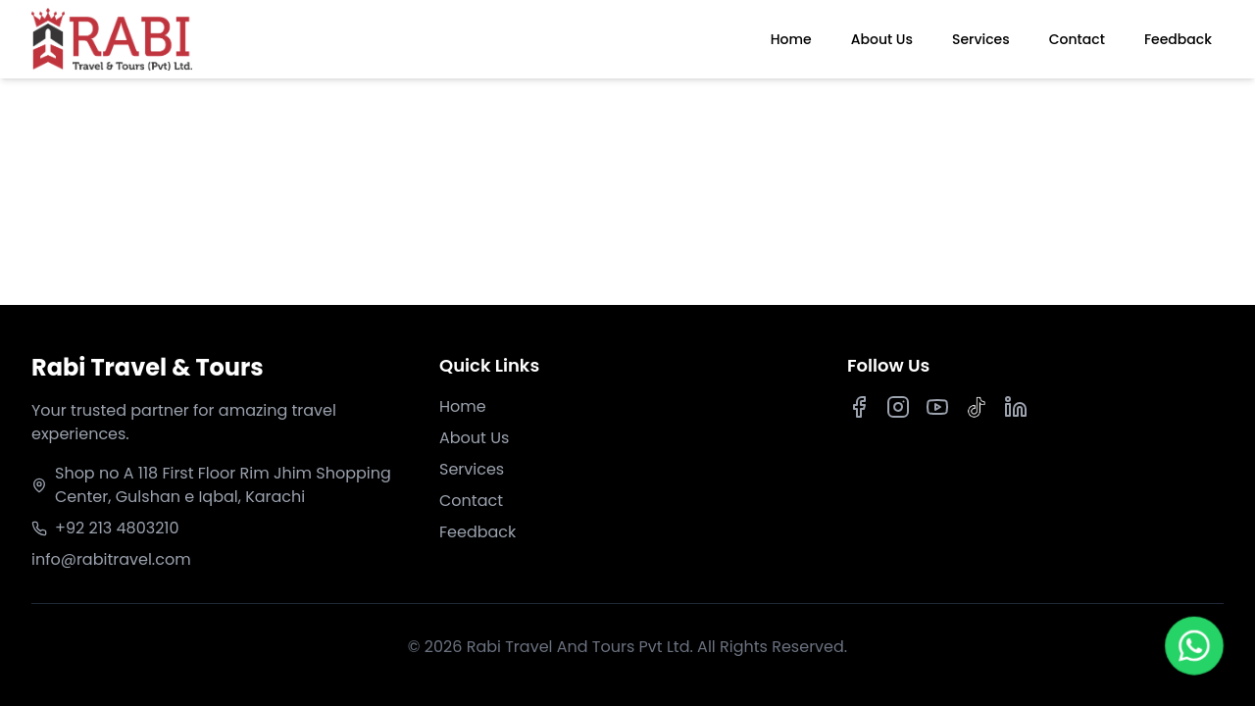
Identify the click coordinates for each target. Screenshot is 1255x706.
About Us (882, 39)
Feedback (1178, 39)
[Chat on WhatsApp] (1195, 648)
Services (981, 39)
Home (791, 39)
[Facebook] (859, 407)
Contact (1077, 39)
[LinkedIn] (1016, 407)
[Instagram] (898, 407)
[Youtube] (937, 407)
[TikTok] (976, 407)
